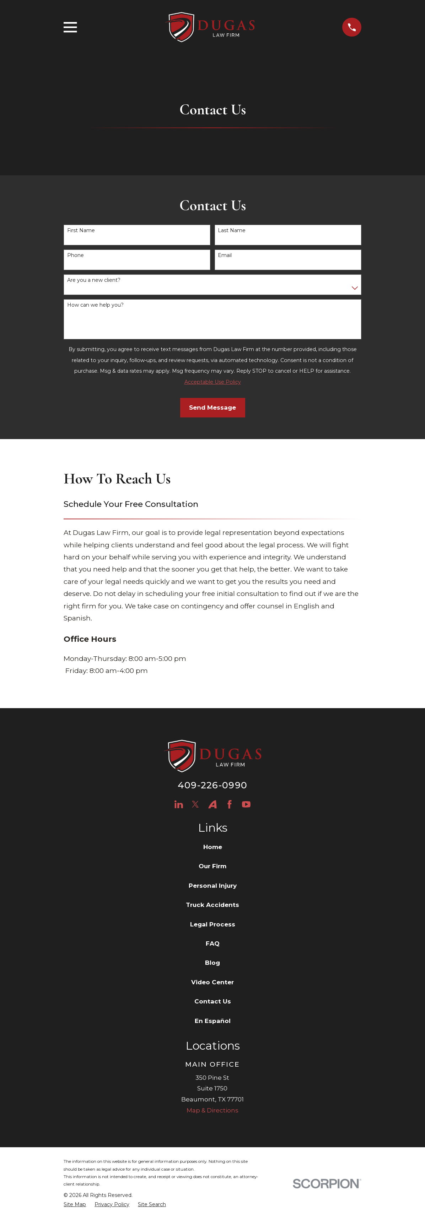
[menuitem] (75, 1204)
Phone (75, 255)
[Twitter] (195, 804)
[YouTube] (246, 804)
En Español (213, 1020)
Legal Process (212, 924)
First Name (81, 231)
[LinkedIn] (178, 804)
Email (225, 255)
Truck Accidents (212, 904)
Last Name (232, 231)
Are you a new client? (93, 280)
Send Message (212, 407)
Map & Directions (212, 1110)
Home (212, 846)
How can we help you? (95, 305)
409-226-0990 (212, 784)
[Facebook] (229, 804)
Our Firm (212, 866)
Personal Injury (213, 885)
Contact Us (212, 1001)
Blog (212, 962)
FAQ (213, 943)
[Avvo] (212, 804)
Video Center (212, 982)
